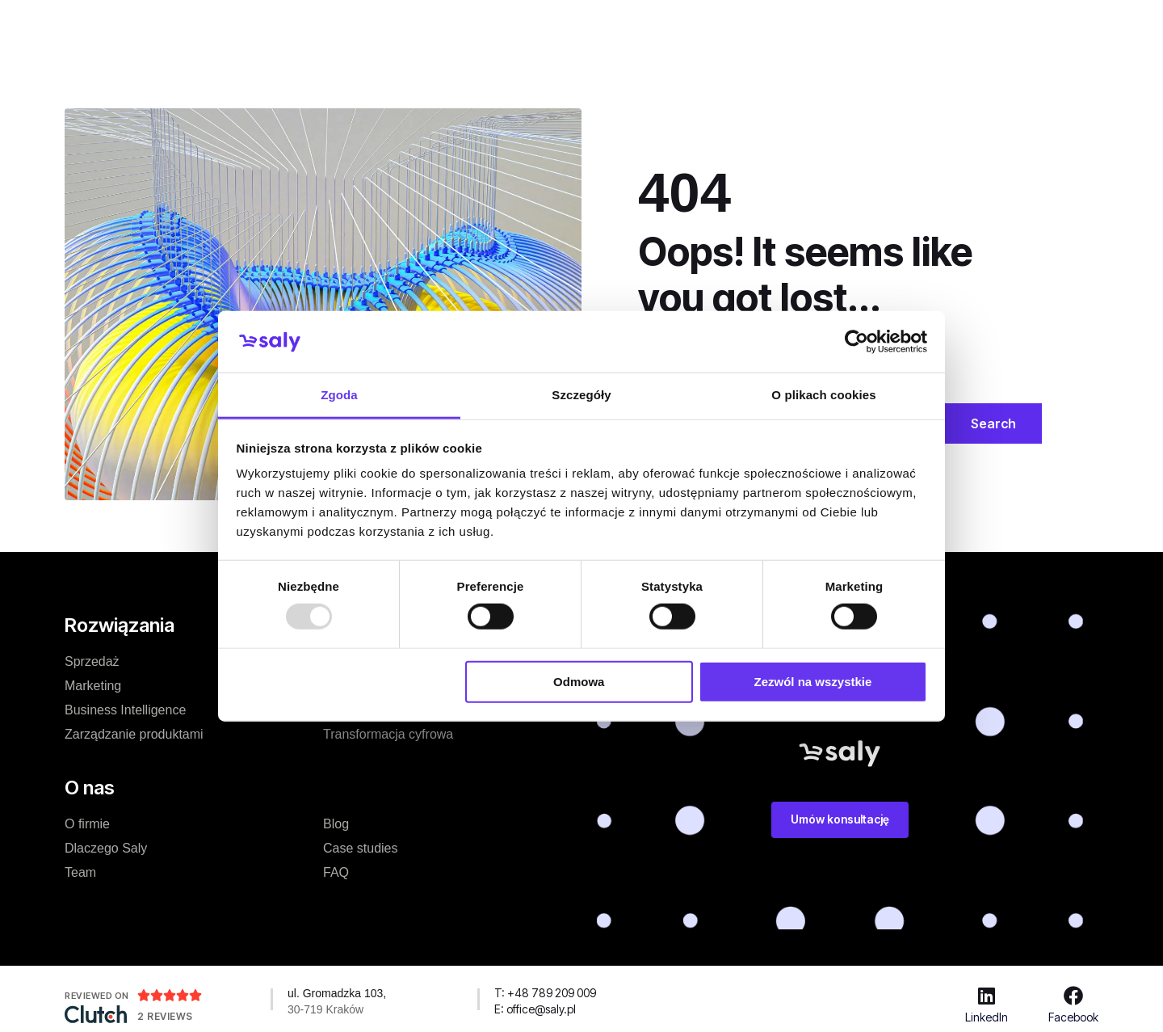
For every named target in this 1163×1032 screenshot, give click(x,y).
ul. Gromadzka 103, (337, 993)
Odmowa (578, 681)
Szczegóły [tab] (581, 395)
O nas (560, 27)
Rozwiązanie (307, 27)
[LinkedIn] (987, 995)
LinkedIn (986, 1017)
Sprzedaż (92, 661)
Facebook (1073, 1017)
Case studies (478, 27)
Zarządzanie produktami (134, 734)
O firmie (87, 824)
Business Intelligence (125, 710)
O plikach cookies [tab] (823, 395)
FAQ (336, 872)
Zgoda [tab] (339, 395)
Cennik (393, 27)
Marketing (93, 686)
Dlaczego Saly (106, 848)
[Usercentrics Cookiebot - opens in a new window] (856, 342)
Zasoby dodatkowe (715, 27)
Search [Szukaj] (993, 423)
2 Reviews (165, 1016)
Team (80, 872)
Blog (617, 27)
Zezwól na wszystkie (812, 681)
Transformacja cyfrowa (388, 734)
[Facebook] (1073, 995)
